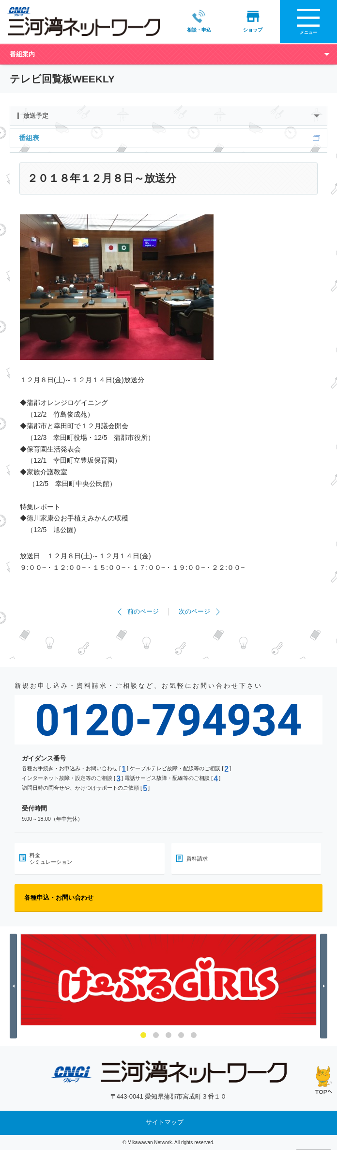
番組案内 (22, 53)
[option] (168, 979)
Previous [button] (15, 985)
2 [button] (156, 1035)
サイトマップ (165, 1122)
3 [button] (168, 1035)
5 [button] (194, 1035)
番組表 (29, 137)
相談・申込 (199, 21)
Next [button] (325, 985)
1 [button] (143, 1035)
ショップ (252, 21)
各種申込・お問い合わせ (58, 897)
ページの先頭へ (323, 1080)
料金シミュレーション (51, 858)
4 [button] (181, 1035)
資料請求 (197, 858)
